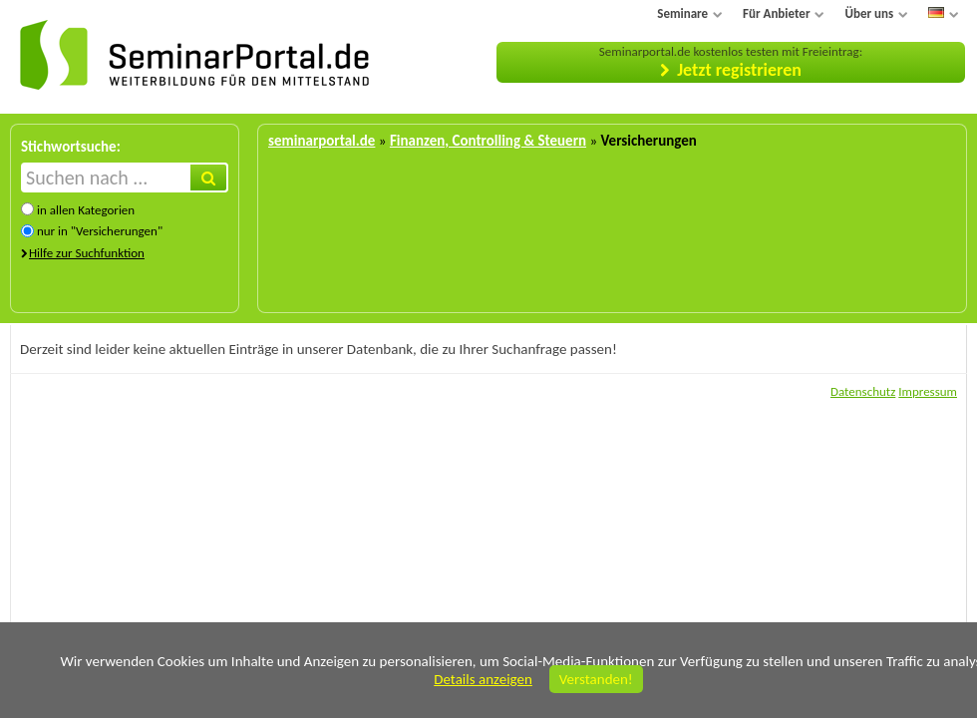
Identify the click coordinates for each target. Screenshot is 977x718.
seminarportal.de (321, 141)
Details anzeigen (483, 679)
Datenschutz (862, 391)
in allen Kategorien (86, 209)
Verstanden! (596, 679)
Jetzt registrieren (739, 70)
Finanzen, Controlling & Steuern (488, 141)
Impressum (927, 391)
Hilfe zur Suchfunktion (87, 252)
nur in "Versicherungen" (100, 230)
